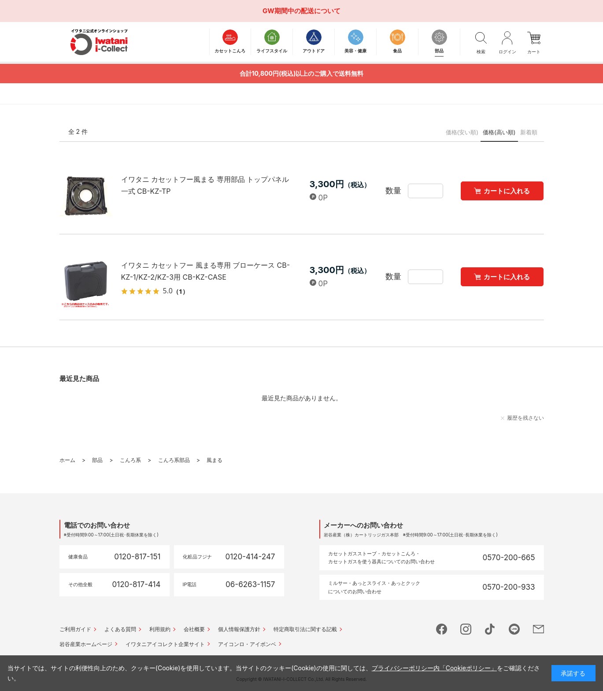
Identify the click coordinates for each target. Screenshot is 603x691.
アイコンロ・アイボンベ (247, 644)
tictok (490, 629)
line (514, 629)
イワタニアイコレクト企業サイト (165, 644)
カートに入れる (507, 191)
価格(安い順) (462, 132)
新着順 (528, 132)
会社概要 (194, 629)
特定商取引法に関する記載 (305, 629)
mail (538, 629)
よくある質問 (120, 629)
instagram (465, 629)
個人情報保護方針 (239, 629)
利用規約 (159, 629)
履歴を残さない (525, 417)
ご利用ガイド (75, 629)
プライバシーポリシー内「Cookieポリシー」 (434, 668)
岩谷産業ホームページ (85, 644)
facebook (441, 629)
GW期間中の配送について (301, 11)
